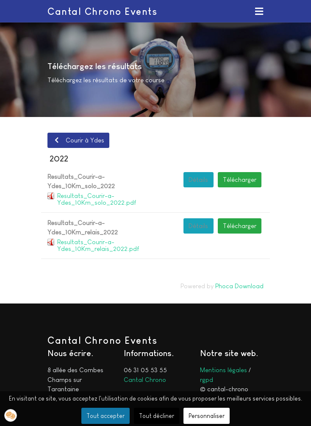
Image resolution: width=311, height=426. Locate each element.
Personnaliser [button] (207, 415)
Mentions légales (223, 369)
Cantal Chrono (145, 379)
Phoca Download (239, 286)
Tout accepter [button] (105, 415)
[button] (259, 11)
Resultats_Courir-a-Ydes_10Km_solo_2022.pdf (96, 199)
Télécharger (239, 179)
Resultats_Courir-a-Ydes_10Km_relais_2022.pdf (98, 245)
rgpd (206, 379)
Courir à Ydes (78, 140)
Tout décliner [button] (156, 415)
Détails (198, 179)
